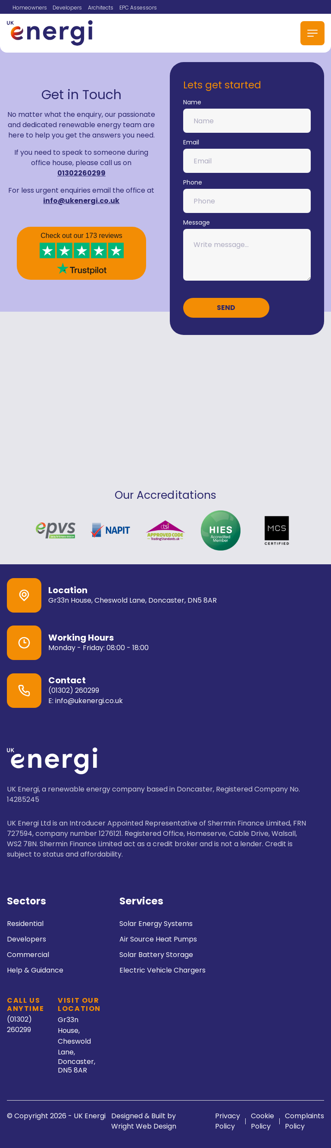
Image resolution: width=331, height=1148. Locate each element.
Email (247, 155)
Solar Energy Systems (156, 924)
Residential (25, 924)
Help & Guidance (35, 970)
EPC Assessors (138, 7)
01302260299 (81, 173)
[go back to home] (52, 762)
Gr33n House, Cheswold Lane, (79, 1044)
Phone (247, 195)
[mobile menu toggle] (312, 33)
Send (226, 308)
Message (247, 249)
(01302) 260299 (73, 690)
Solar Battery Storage (156, 955)
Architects (100, 7)
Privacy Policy (227, 1121)
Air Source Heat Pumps (158, 939)
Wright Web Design (143, 1126)
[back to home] (49, 33)
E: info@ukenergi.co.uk (85, 701)
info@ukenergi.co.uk (81, 201)
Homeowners (29, 7)
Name (247, 115)
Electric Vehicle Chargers (162, 970)
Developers (67, 7)
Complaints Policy (304, 1121)
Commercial (28, 955)
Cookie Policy (262, 1121)
